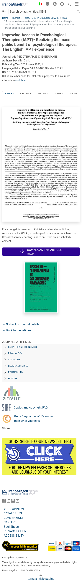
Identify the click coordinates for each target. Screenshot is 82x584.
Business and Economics (22, 347)
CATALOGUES (13, 513)
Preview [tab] (9, 93)
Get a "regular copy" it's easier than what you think (33, 419)
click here (20, 80)
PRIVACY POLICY (15, 531)
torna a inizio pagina (41, 578)
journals (16, 18)
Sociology (14, 359)
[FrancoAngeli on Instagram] (13, 501)
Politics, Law (15, 372)
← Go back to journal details (20, 324)
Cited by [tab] (58, 93)
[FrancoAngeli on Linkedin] (8, 501)
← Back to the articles (16, 330)
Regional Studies (18, 366)
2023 (65, 18)
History (12, 378)
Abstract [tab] (25, 93)
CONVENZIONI (13, 518)
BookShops (11, 526)
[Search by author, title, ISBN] (42, 11)
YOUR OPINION (14, 509)
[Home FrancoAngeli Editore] (15, 4)
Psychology (15, 353)
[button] (39, 4)
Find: (4, 11)
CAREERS (10, 522)
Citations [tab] (42, 93)
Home (5, 18)
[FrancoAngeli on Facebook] (4, 501)
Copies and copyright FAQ (31, 407)
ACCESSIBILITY (14, 535)
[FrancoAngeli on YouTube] (17, 501)
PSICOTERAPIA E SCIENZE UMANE (41, 18)
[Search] (78, 11)
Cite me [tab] (72, 93)
